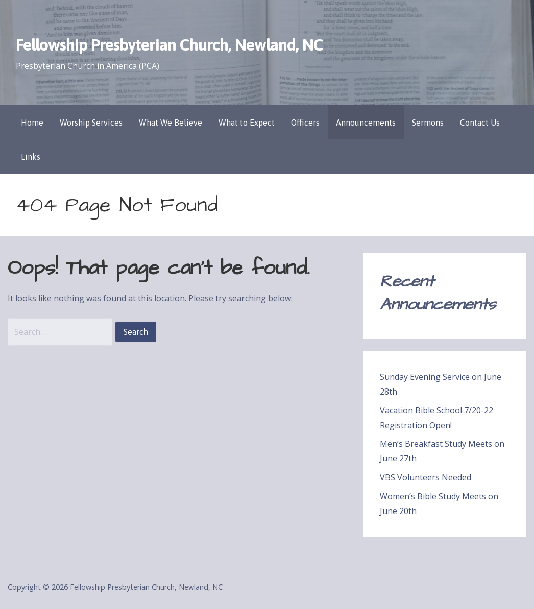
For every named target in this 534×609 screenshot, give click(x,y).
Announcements (366, 122)
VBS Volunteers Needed (425, 477)
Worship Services (91, 122)
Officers (305, 122)
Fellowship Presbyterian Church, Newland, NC (169, 44)
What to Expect (247, 122)
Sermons (428, 122)
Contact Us (480, 122)
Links (30, 156)
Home (32, 122)
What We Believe (170, 122)
